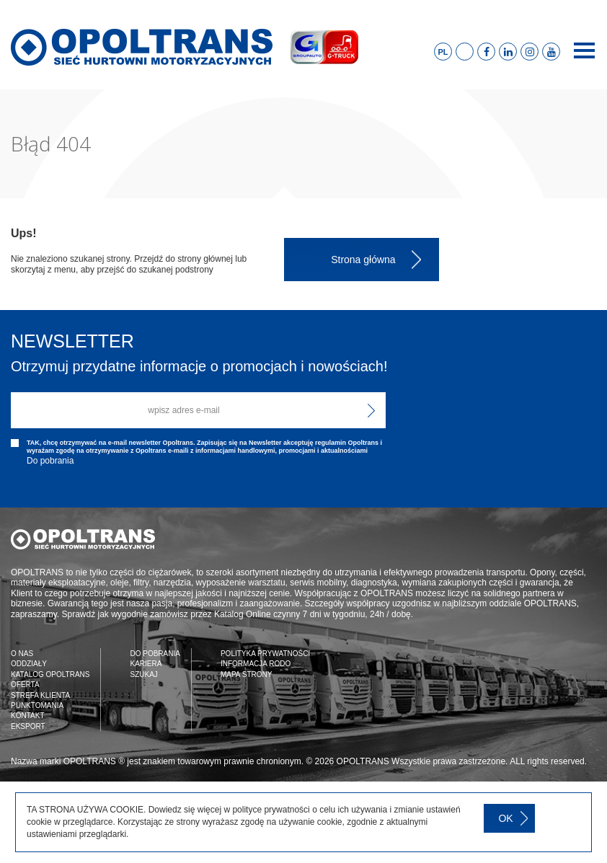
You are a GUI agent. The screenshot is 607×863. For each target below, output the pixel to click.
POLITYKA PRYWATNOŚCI (265, 654)
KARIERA (145, 664)
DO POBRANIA (155, 654)
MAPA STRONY (247, 674)
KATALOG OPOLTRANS (50, 674)
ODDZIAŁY (29, 664)
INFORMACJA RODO (256, 664)
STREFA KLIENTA (40, 695)
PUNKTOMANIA (37, 705)
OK (505, 818)
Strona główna (363, 259)
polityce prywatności (270, 810)
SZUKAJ (143, 674)
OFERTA (25, 685)
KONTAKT (27, 716)
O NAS (22, 654)
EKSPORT (28, 726)
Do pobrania (50, 461)
